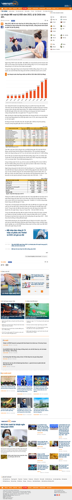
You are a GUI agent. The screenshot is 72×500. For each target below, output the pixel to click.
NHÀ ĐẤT (29, 8)
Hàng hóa (61, 459)
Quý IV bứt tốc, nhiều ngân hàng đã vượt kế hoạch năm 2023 (37, 284)
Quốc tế (38, 471)
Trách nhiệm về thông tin (7, 498)
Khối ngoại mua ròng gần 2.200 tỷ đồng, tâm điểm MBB (12, 317)
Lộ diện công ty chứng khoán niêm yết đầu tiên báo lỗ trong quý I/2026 (8, 387)
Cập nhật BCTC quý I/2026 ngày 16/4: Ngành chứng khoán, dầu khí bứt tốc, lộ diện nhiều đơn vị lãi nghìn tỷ (41, 389)
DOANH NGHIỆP (42, 8)
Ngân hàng (11, 11)
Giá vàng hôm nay (6, 479)
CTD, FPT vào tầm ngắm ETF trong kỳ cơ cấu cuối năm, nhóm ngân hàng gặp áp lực (12, 333)
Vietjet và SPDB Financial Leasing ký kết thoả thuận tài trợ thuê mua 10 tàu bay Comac (25, 343)
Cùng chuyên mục (32, 301)
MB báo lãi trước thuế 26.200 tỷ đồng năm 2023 (24, 249)
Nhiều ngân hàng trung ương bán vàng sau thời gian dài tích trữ (17, 456)
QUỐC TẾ (19, 8)
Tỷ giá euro (31, 479)
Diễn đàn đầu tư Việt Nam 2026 (48, 481)
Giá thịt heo (19, 481)
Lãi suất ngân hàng (57, 479)
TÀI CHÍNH (25, 8)
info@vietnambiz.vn (9, 497)
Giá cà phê (42, 479)
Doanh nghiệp (5, 345)
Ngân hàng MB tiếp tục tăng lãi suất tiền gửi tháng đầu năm (13, 322)
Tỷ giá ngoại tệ (14, 479)
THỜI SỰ (5, 8)
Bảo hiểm (27, 11)
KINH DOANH (49, 8)
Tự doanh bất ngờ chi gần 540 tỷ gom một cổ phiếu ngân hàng (7, 409)
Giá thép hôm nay (6, 481)
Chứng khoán (3, 390)
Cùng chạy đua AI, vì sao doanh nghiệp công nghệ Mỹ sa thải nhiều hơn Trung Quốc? (42, 467)
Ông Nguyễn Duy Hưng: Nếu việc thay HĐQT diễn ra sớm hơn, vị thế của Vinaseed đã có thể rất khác (24, 410)
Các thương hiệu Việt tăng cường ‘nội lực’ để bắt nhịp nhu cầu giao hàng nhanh (23, 357)
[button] (29, 291)
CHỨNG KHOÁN (35, 8)
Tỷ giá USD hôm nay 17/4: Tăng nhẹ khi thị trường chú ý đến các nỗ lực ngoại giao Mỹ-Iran (37, 328)
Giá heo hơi (36, 479)
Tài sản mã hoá (19, 11)
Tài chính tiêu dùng (48, 11)
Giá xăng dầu (64, 479)
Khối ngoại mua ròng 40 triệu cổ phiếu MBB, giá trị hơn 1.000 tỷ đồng (13, 329)
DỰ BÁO (10, 8)
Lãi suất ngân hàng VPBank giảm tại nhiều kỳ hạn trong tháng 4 (36, 317)
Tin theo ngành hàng (57, 13)
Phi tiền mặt (38, 11)
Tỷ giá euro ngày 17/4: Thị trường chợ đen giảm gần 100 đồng (37, 322)
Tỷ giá (32, 11)
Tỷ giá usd (20, 479)
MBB (7, 265)
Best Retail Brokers (36, 481)
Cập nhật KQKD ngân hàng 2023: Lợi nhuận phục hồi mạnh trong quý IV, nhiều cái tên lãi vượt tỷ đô (29, 245)
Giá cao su (29, 481)
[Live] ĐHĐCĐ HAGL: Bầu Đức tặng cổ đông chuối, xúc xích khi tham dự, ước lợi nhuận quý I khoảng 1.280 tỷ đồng (24, 350)
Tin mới (6, 340)
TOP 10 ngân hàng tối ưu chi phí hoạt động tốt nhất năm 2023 (38, 276)
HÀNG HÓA (15, 8)
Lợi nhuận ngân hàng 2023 (11, 293)
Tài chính (4, 11)
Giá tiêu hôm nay (48, 479)
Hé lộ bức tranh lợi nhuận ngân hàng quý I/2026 (36, 324)
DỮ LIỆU (54, 8)
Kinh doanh (5, 358)
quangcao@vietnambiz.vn (62, 492)
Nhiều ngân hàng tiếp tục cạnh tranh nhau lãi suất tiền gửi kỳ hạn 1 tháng (37, 332)
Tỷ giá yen (25, 479)
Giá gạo (24, 481)
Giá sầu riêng (13, 481)
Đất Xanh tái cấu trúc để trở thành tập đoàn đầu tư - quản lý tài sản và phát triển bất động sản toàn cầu (24, 363)
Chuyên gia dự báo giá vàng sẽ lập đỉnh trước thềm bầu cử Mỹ (64, 455)
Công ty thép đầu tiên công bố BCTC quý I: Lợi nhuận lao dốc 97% (43, 443)
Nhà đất (4, 366)
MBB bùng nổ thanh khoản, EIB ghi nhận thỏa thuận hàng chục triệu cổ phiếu (13, 325)
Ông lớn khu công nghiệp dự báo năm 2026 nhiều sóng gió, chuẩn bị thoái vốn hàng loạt (41, 410)
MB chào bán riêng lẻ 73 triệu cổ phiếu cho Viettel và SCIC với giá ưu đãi (17, 232)
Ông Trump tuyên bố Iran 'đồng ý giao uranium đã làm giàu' (64, 466)
